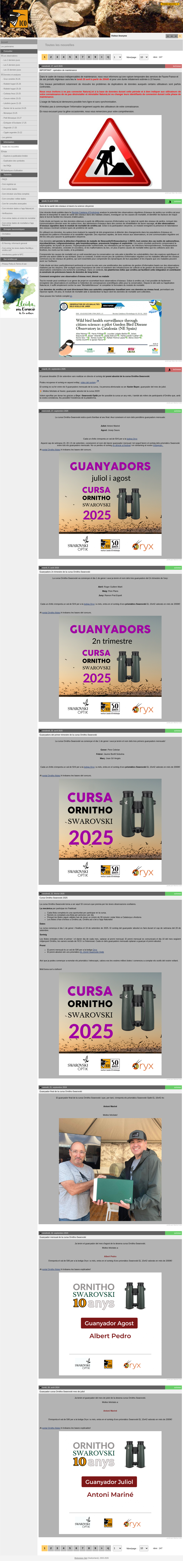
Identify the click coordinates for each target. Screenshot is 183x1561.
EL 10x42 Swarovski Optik (92, 952)
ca (168, 36)
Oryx (95, 950)
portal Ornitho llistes (51, 449)
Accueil (4, 42)
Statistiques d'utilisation (12, 171)
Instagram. (158, 445)
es (172, 36)
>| (108, 57)
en (176, 36)
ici (71, 296)
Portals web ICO (169, 4)
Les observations (9, 56)
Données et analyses (11, 75)
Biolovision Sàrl (81, 1558)
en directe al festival (121, 445)
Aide (4, 152)
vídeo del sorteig (90, 382)
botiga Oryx (132, 439)
